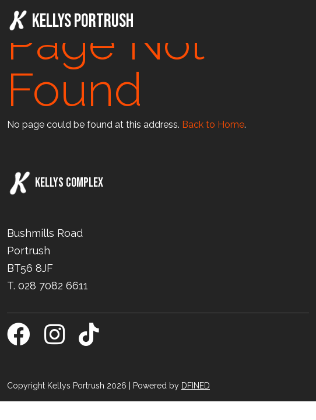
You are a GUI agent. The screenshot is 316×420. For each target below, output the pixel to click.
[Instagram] (54, 339)
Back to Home (213, 124)
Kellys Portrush (70, 21)
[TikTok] (89, 339)
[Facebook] (18, 339)
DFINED (195, 385)
